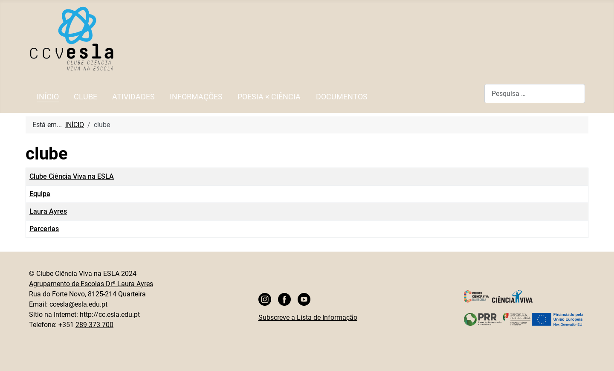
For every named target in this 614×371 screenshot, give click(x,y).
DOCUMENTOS (342, 97)
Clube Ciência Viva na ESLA (71, 176)
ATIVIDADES (133, 97)
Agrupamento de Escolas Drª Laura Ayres (91, 284)
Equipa (39, 194)
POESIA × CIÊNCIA (269, 97)
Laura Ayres (48, 211)
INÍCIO (48, 97)
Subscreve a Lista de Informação (307, 317)
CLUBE (85, 97)
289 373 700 (94, 325)
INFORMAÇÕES (196, 97)
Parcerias (44, 229)
